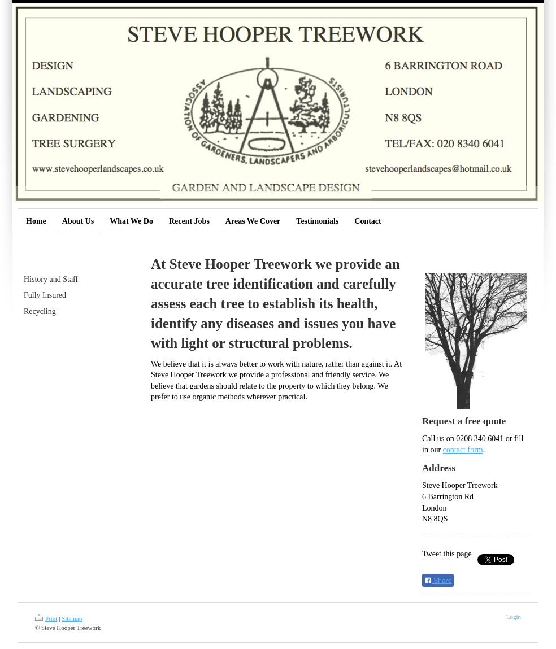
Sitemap (72, 618)
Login (513, 616)
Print (46, 618)
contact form (463, 450)
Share (437, 581)
